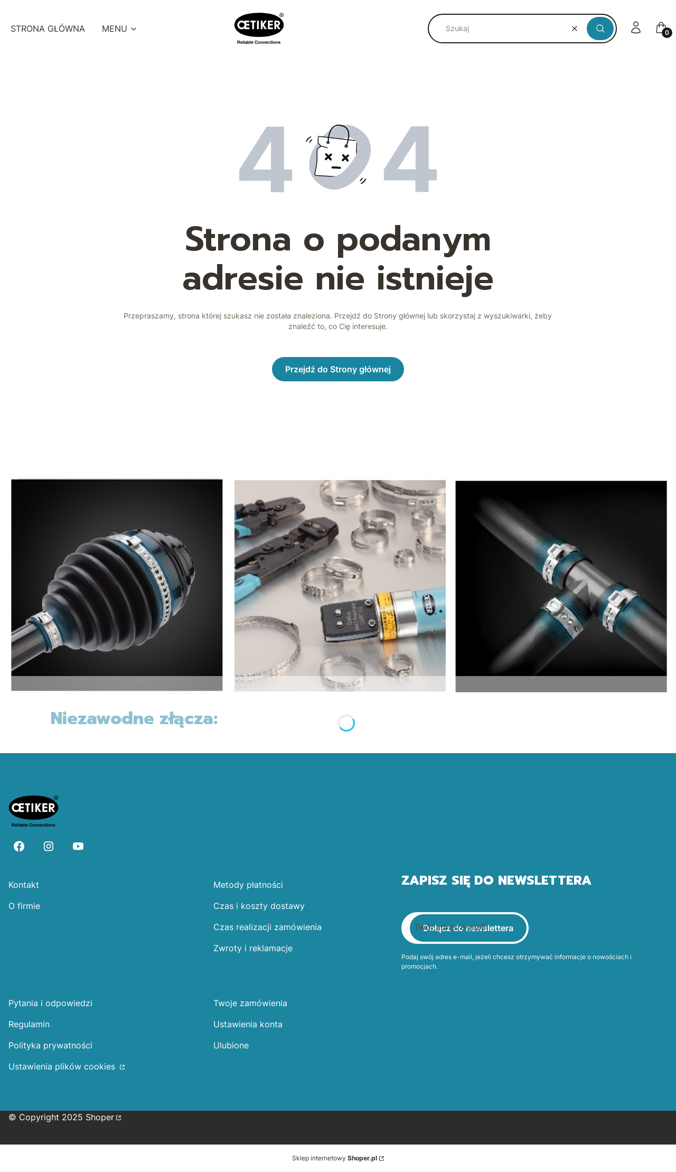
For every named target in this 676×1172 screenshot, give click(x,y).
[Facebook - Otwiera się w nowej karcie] (19, 846)
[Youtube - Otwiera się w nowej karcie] (78, 846)
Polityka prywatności (50, 1045)
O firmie (24, 906)
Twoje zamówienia (250, 1003)
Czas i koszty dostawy (259, 906)
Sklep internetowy (334, 1158)
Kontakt (23, 884)
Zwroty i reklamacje (253, 948)
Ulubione (231, 1045)
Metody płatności (248, 884)
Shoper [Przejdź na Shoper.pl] (100, 1117)
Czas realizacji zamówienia (267, 927)
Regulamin (29, 1024)
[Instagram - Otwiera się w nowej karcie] (48, 846)
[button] (600, 28)
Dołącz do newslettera (468, 928)
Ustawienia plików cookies (63, 1066)
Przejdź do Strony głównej (338, 369)
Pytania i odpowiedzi (50, 1003)
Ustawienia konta (248, 1024)
